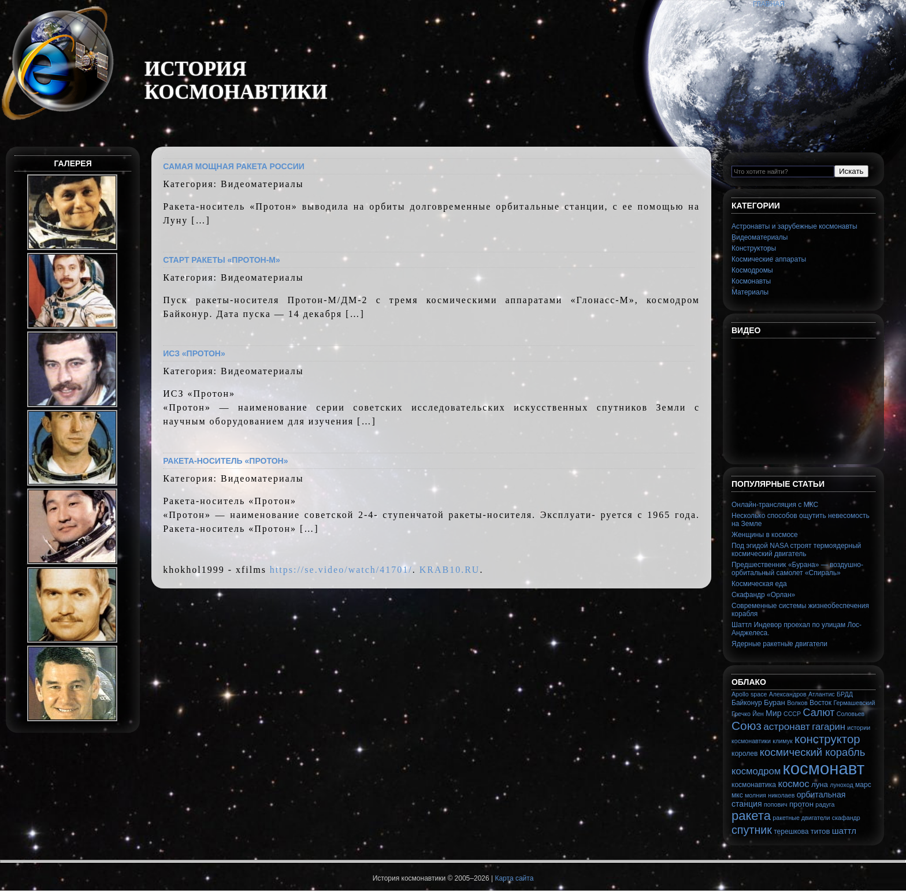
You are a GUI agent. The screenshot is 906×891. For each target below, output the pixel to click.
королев (745, 754)
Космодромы (752, 270)
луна (819, 784)
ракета (751, 815)
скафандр (846, 817)
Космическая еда (759, 584)
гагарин (828, 726)
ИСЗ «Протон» (194, 353)
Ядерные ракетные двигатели (779, 644)
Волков (797, 702)
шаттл (844, 831)
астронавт (786, 726)
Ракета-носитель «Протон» (225, 460)
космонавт (824, 768)
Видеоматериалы (760, 237)
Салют (819, 712)
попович (776, 804)
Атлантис (821, 694)
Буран (774, 702)
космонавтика (754, 785)
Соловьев (850, 713)
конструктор (827, 739)
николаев (781, 795)
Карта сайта (514, 878)
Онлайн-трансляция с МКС (775, 505)
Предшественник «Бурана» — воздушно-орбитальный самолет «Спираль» (797, 569)
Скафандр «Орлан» (763, 595)
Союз (747, 725)
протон (801, 804)
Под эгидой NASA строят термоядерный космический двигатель (796, 550)
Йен (757, 713)
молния (755, 795)
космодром (756, 771)
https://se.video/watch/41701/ (341, 570)
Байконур (747, 703)
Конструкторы (754, 248)
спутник (752, 829)
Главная (769, 4)
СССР (792, 713)
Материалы (750, 292)
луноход (841, 784)
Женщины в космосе (765, 535)
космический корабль (813, 752)
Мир (774, 713)
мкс (737, 795)
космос (793, 783)
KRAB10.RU (449, 570)
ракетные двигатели (801, 817)
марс (863, 785)
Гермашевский (854, 702)
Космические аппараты (769, 259)
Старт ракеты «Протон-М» (221, 259)
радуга (824, 804)
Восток (820, 703)
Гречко (741, 713)
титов (820, 831)
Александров (788, 694)
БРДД (845, 694)
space (759, 694)
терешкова (791, 831)
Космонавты (751, 281)
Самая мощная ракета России (234, 166)
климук (782, 740)
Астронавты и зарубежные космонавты (794, 226)
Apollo (740, 694)
